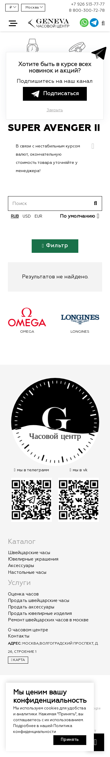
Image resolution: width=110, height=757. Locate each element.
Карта (18, 660)
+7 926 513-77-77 (88, 4)
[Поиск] (55, 203)
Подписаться (54, 94)
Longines (81, 332)
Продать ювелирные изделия (40, 613)
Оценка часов (23, 594)
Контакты (18, 636)
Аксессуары (21, 565)
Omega (29, 332)
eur (38, 216)
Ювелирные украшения (33, 559)
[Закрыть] (93, 146)
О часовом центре (28, 630)
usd (27, 216)
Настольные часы (27, 572)
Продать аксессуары (31, 607)
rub (15, 216)
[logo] (48, 26)
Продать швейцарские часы (38, 600)
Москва (32, 7)
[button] (13, 23)
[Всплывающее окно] (103, 23)
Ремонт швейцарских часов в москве (48, 620)
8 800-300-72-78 (87, 11)
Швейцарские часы (29, 553)
